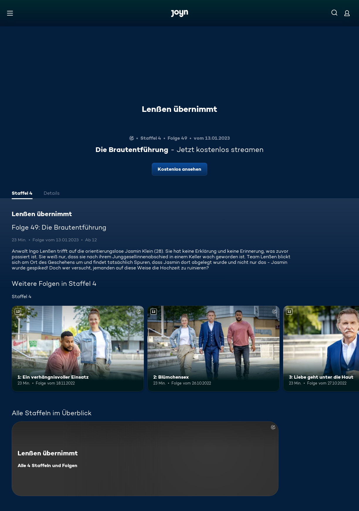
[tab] (22, 194)
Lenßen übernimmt (179, 109)
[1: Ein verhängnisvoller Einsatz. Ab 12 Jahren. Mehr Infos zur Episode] (78, 349)
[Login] (347, 13)
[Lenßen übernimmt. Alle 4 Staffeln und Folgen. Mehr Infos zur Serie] (145, 458)
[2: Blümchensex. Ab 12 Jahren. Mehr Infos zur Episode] (213, 349)
